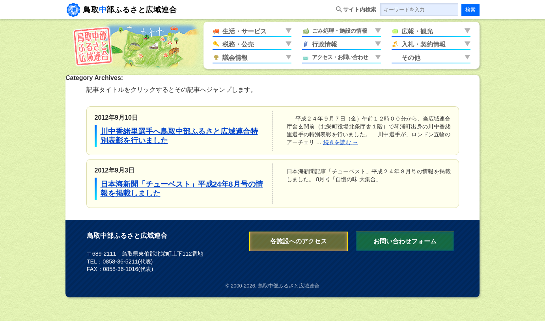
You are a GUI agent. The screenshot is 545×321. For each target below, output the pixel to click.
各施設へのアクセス (298, 241)
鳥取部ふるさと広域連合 (130, 10)
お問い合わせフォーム (405, 241)
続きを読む (340, 142)
